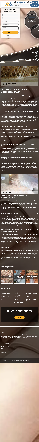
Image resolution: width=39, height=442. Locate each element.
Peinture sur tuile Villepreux (17, 298)
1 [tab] (19, 84)
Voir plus (19, 317)
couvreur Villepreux (5, 292)
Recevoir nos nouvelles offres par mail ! (27, 59)
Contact (34, 52)
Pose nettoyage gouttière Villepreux (19, 295)
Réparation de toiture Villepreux (5, 294)
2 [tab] (20, 84)
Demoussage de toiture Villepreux (6, 300)
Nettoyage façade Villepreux (17, 292)
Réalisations (33, 56)
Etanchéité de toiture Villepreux (5, 297)
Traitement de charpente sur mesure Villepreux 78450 (31, 299)
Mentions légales (26, 360)
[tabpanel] (19, 76)
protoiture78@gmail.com (7, 35)
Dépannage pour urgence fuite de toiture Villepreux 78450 (32, 295)
